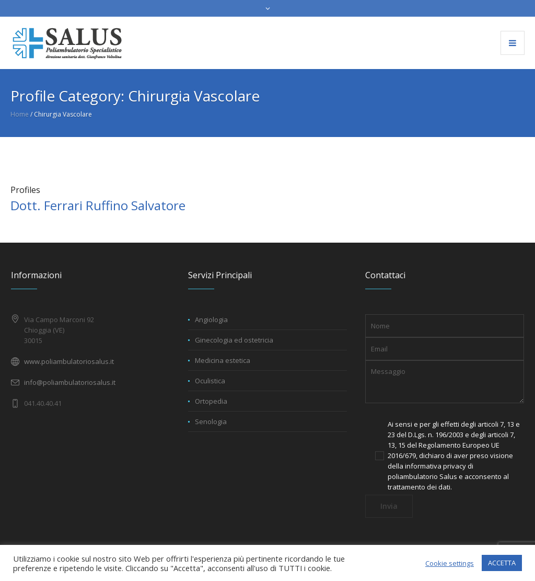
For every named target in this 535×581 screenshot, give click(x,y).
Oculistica (210, 380)
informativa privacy (435, 466)
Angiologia (211, 319)
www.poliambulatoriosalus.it (69, 361)
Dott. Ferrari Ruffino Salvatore (97, 205)
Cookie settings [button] (449, 563)
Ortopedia (211, 401)
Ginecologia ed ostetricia (234, 340)
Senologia (211, 421)
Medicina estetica (222, 360)
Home (19, 114)
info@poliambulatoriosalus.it (69, 382)
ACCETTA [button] (502, 562)
